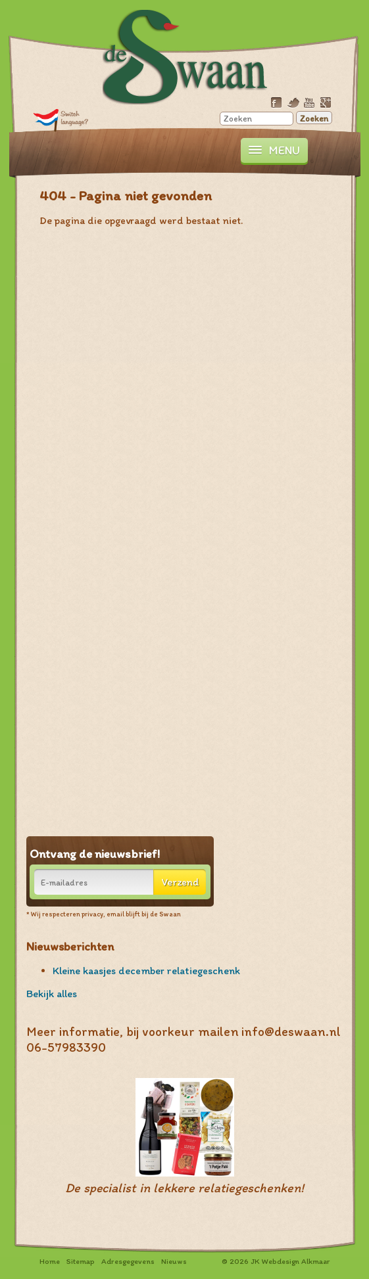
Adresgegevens (128, 1261)
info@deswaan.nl (291, 1031)
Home (49, 1261)
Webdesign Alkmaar (296, 1261)
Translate (61, 119)
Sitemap (80, 1261)
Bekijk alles (51, 993)
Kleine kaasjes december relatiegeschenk (146, 970)
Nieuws (174, 1261)
